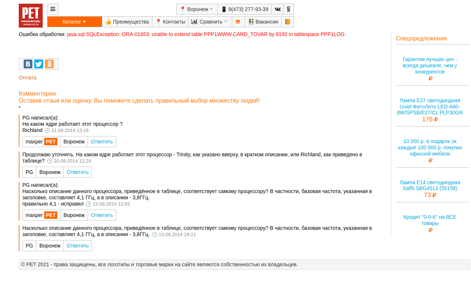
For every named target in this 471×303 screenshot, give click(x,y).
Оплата (27, 78)
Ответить (102, 142)
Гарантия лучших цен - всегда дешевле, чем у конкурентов (430, 65)
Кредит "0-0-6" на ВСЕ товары (429, 220)
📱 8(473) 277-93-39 (244, 9)
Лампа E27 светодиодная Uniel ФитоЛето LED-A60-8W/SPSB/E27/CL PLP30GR (430, 106)
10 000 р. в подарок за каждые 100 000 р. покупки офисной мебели (430, 147)
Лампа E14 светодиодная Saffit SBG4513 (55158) (430, 185)
